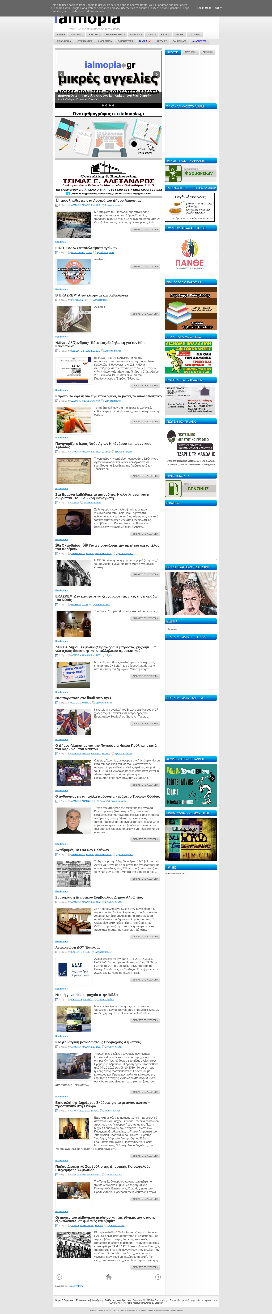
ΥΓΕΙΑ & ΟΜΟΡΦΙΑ (91, 401)
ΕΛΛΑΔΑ (90, 553)
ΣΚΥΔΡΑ (95, 1111)
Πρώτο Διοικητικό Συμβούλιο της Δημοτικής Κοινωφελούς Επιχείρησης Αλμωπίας (102, 1167)
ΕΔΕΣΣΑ (75, 351)
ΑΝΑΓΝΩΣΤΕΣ (89, 801)
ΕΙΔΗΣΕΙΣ (96, 205)
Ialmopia (172, 629)
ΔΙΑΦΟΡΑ (75, 401)
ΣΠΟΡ (89, 252)
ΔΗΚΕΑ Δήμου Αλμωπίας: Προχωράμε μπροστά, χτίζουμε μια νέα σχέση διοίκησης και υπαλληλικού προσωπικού (105, 648)
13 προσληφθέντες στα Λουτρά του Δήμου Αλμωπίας (98, 200)
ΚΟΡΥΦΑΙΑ (172, 52)
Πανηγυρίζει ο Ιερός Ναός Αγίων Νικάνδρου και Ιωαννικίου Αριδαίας (103, 445)
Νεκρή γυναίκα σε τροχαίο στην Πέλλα (86, 994)
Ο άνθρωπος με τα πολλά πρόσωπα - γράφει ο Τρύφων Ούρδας (107, 796)
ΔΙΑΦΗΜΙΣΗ (190, 52)
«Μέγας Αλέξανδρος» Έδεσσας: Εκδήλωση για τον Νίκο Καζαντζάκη (100, 344)
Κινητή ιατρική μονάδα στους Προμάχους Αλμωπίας (98, 1042)
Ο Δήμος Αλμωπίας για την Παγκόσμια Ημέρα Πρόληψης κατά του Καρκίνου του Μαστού (106, 746)
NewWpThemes (105, 1310)
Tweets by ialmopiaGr (175, 873)
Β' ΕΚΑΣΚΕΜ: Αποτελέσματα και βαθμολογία (91, 295)
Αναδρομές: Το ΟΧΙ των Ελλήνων (82, 849)
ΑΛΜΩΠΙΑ (76, 205)
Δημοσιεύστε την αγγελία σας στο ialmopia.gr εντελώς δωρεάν (104, 95)
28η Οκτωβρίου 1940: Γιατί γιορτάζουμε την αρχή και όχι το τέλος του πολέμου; (107, 546)
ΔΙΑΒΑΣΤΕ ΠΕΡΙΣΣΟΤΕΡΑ (145, 229)
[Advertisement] (191, 78)
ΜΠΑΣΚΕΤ (76, 300)
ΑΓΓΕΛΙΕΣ (208, 52)
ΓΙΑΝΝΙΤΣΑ (76, 999)
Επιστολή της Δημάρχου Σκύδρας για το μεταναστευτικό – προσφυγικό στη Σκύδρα (102, 1104)
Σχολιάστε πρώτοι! (113, 205)
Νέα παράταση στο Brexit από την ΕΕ (85, 697)
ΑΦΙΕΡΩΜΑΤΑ (78, 553)
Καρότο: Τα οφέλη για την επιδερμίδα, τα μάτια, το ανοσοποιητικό (108, 396)
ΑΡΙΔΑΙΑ (86, 205)
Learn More (204, 8)
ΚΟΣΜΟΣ (86, 703)
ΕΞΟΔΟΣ (95, 351)
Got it (218, 8)
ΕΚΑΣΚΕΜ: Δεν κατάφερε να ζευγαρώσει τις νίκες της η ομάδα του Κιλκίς (106, 597)
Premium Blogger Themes (150, 1310)
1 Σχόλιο (109, 655)
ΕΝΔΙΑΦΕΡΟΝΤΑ (103, 553)
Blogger (159, 1302)
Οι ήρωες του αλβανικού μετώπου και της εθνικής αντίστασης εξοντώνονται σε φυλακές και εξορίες (105, 1218)
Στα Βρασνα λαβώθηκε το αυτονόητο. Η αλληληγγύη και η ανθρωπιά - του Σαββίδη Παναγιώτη (102, 495)
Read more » (61, 242)
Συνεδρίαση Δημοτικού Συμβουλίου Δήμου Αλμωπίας (99, 897)
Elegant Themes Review (172, 1310)
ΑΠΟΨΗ (75, 502)
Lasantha (133, 1310)
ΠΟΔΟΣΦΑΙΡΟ (78, 252)
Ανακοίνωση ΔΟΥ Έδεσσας (77, 947)
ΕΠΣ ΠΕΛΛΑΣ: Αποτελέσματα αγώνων (86, 247)
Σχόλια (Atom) (76, 1286)
